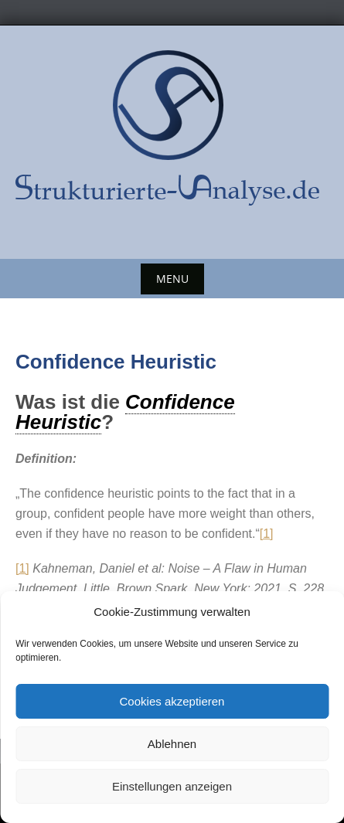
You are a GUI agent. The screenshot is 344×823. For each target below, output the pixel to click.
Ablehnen (172, 743)
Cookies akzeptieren (172, 701)
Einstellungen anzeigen (172, 786)
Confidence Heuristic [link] (125, 412)
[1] (267, 533)
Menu (172, 278)
